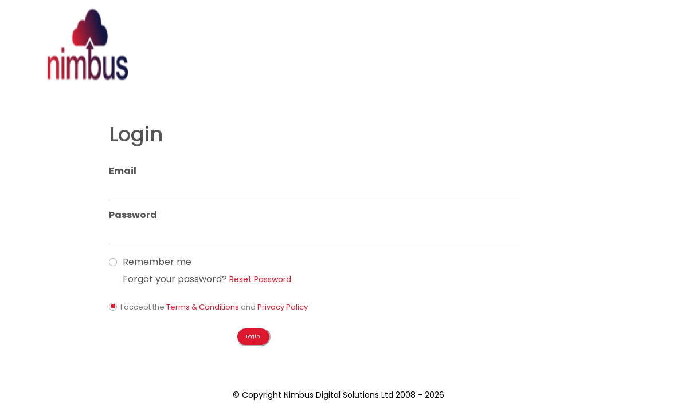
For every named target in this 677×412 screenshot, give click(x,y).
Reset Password (502, 210)
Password (376, 146)
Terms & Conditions (445, 238)
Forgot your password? (418, 210)
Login (379, 66)
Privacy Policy (525, 238)
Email (365, 102)
